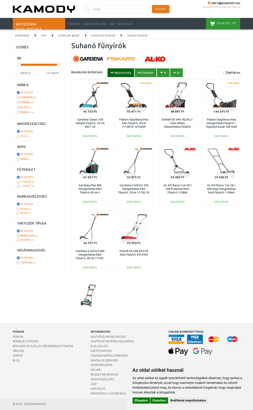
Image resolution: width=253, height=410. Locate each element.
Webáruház (22, 35)
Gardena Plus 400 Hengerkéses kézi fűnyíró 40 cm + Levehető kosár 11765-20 (90, 192)
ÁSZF (112, 24)
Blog (16, 360)
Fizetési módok (101, 350)
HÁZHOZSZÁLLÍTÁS (95, 24)
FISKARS (27, 102)
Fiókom (18, 336)
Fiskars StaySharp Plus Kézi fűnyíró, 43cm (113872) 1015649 (133, 123)
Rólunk (96, 369)
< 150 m (27, 185)
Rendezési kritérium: (87, 72)
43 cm (25, 212)
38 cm (25, 208)
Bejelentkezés (212, 7)
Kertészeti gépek (68, 35)
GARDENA (28, 97)
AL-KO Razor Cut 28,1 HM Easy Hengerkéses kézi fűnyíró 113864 (221, 189)
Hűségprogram (101, 365)
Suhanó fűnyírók (137, 35)
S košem (26, 239)
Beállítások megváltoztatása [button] (188, 400)
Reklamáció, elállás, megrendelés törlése (43, 346)
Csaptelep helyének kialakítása (112, 341)
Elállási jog (99, 346)
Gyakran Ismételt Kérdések (109, 355)
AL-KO (26, 107)
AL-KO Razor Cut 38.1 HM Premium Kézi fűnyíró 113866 (177, 189)
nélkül (25, 159)
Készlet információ (104, 374)
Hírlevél (19, 350)
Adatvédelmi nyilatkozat (108, 336)
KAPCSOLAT (125, 24)
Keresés (160, 9)
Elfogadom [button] (141, 400)
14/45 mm (28, 262)
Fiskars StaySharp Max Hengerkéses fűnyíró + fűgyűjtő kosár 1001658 (221, 123)
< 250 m (27, 181)
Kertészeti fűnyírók (103, 35)
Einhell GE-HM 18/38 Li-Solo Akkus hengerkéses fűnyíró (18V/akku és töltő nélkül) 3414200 (177, 127)
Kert (43, 35)
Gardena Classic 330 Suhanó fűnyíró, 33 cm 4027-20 (90, 123)
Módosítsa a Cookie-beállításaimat (115, 393)
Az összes (26, 92)
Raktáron (233, 72)
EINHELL (27, 112)
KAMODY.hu (38, 404)
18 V (24, 136)
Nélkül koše (29, 235)
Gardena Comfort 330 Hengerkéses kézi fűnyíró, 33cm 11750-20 (133, 189)
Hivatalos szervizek (104, 360)
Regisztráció (231, 7)
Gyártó (18, 355)
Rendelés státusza (26, 341)
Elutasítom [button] (159, 400)
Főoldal (74, 24)
